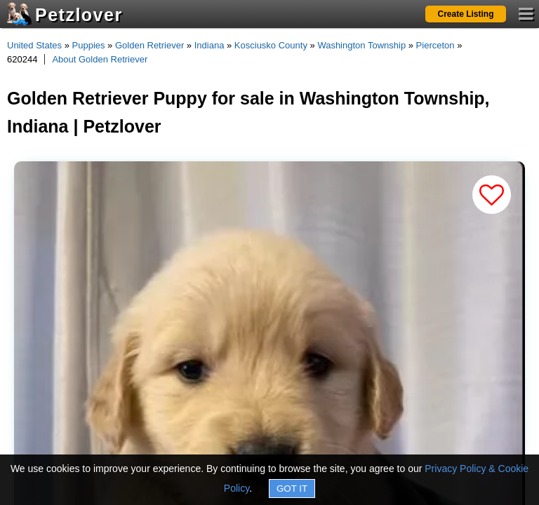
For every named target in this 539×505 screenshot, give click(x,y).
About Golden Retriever (99, 59)
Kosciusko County (270, 45)
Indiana (209, 45)
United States (34, 45)
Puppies (88, 45)
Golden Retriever (149, 45)
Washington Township (361, 45)
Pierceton (435, 45)
